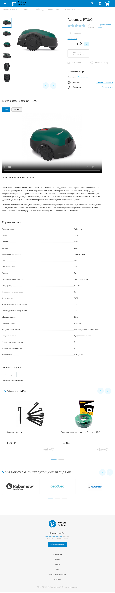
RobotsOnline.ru (18, 3)
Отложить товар (101, 62)
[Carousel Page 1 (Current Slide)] (53, 460)
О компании (57, 555)
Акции (57, 565)
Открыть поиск (92, 4)
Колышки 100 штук (31, 427)
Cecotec (58, 488)
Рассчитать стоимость (104, 82)
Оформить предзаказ (79, 53)
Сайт (6, 109)
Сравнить (46, 450)
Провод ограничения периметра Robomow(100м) (85, 427)
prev (45, 85)
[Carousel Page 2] (62, 460)
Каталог (4, 3)
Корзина (108, 4)
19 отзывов (91, 26)
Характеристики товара (104, 26)
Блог (57, 570)
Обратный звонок (57, 545)
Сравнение (77, 62)
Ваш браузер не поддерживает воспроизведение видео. (52, 143)
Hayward (95, 488)
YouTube (17, 109)
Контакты (57, 580)
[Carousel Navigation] (49, 85)
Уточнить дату (107, 87)
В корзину (14, 450)
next (53, 85)
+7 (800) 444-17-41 (100, 4)
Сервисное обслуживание (57, 575)
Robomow (20, 488)
